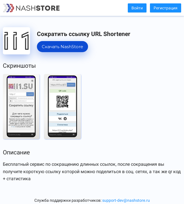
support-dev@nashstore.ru (126, 200)
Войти (137, 8)
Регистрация (165, 8)
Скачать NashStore (62, 46)
